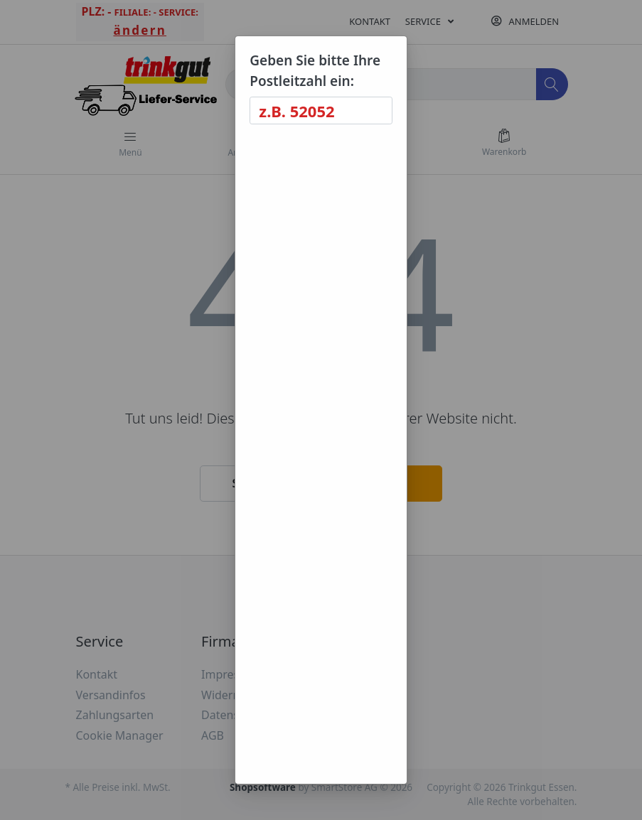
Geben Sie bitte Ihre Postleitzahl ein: (315, 70)
